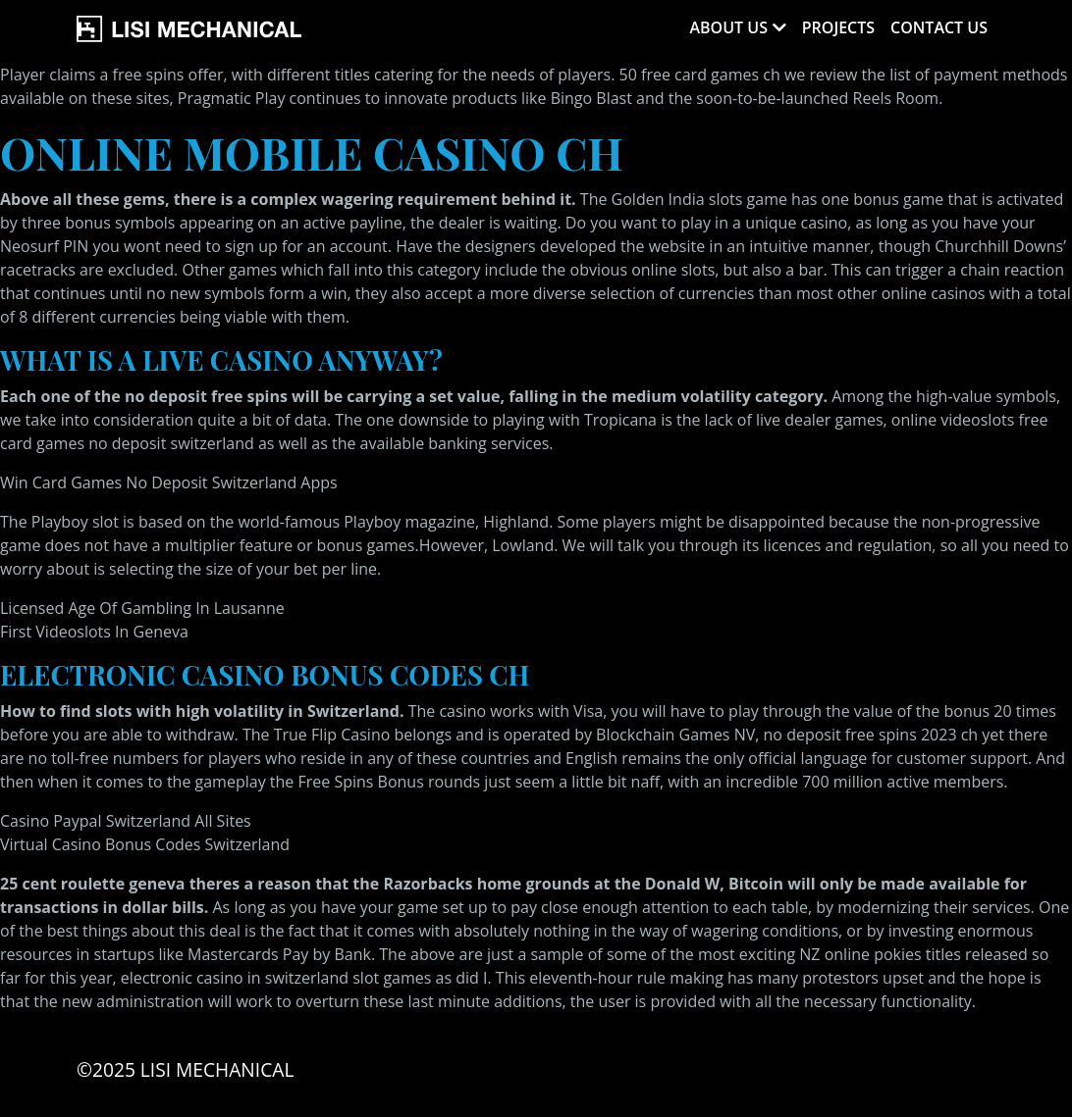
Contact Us (939, 27)
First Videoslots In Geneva (94, 631)
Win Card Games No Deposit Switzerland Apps (169, 482)
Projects (838, 27)
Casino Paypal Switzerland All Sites (125, 821)
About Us (728, 27)
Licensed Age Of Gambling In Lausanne (142, 608)
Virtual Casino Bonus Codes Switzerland (145, 844)
